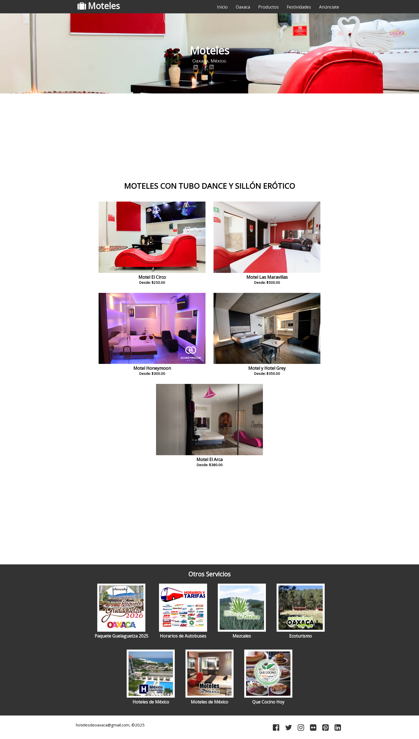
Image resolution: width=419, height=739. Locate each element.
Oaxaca (243, 7)
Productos (268, 7)
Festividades (299, 7)
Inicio (222, 7)
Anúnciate (329, 7)
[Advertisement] (209, 137)
